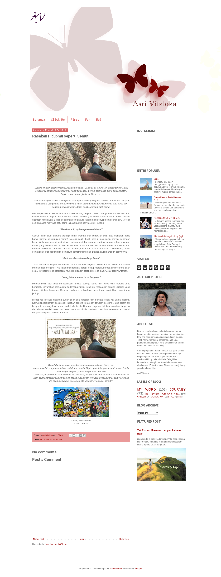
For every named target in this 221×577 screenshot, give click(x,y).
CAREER (141, 397)
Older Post (124, 539)
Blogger (138, 568)
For (87, 119)
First (75, 119)
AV (37, 19)
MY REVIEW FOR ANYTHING (162, 393)
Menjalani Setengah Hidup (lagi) (169, 236)
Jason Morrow (115, 568)
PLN (179, 397)
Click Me (58, 119)
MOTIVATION (46, 440)
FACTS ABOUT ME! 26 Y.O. (167, 218)
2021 (156, 179)
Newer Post (38, 539)
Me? (98, 119)
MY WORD (57, 440)
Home (81, 539)
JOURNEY (178, 389)
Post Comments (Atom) (55, 544)
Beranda (39, 119)
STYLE (171, 397)
